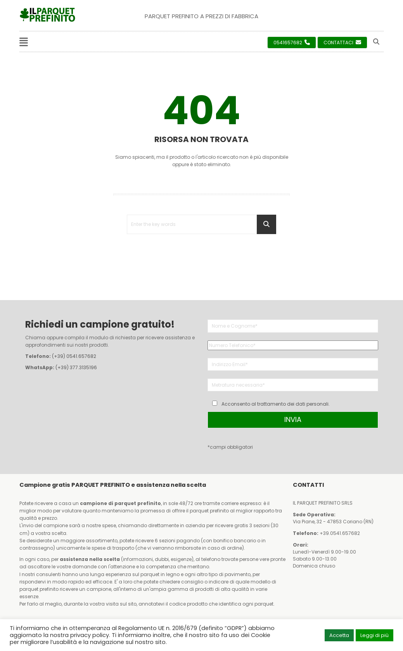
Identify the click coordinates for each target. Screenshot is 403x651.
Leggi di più (374, 635)
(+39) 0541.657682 (74, 356)
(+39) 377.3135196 (76, 367)
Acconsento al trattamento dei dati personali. (275, 404)
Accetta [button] (339, 635)
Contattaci (342, 42)
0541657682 (291, 42)
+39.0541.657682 (340, 533)
